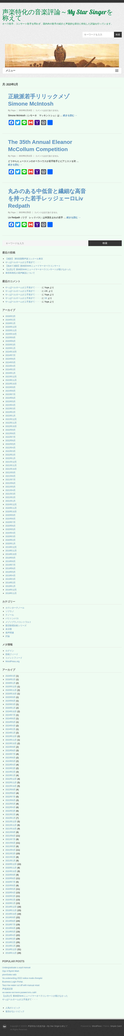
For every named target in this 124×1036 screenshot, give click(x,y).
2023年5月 (10, 401)
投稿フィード (11, 654)
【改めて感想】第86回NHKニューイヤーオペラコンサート (33, 266)
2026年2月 (10, 320)
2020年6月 (10, 526)
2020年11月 (11, 508)
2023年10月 (11, 383)
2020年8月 (10, 518)
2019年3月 (10, 579)
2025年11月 (11, 330)
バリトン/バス (12, 618)
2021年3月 (10, 494)
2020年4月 (10, 533)
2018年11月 (11, 593)
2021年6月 (10, 483)
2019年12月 (11, 547)
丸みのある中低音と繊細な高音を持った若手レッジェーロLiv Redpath (47, 198)
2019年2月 (10, 582)
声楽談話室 (7, 989)
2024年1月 (10, 373)
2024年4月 (10, 366)
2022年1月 (10, 458)
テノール (9, 615)
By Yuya (12, 110)
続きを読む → (70, 115)
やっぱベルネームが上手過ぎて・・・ (23, 262)
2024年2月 (10, 369)
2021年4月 (10, 490)
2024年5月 (10, 362)
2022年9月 (10, 430)
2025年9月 (10, 337)
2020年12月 (11, 504)
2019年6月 (10, 568)
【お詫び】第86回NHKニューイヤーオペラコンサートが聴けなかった (38, 269)
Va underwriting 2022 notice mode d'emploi (22, 978)
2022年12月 (11, 419)
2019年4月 (10, 575)
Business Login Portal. (12, 981)
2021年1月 (10, 501)
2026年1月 (10, 323)
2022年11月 (11, 423)
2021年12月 (11, 462)
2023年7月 (10, 394)
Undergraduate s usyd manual (16, 967)
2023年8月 (10, 391)
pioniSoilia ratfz (9, 974)
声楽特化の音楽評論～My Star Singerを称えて (57, 15)
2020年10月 (11, 511)
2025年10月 (11, 334)
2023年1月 (10, 415)
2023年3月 (10, 408)
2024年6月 (10, 359)
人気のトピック (12, 1008)
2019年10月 (11, 554)
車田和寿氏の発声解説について (20, 273)
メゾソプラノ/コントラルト (18, 622)
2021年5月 (10, 486)
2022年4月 (10, 447)
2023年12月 (11, 376)
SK (45, 298)
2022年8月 (10, 433)
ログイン (9, 650)
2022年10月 (11, 426)
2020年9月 (10, 515)
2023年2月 (10, 412)
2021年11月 (11, 465)
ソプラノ (9, 611)
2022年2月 (10, 455)
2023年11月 (11, 380)
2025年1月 (10, 348)
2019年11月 (11, 550)
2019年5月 (10, 572)
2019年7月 (10, 565)
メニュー (62, 70)
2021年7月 (10, 479)
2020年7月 (10, 522)
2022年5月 (10, 444)
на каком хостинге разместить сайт (19, 992)
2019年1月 (10, 586)
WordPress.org (12, 661)
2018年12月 (11, 589)
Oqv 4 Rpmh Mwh (10, 971)
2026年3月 (10, 316)
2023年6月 (10, 398)
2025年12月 (11, 327)
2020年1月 (10, 543)
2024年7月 (10, 355)
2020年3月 (10, 536)
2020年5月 (10, 529)
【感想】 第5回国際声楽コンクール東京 (24, 259)
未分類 (8, 629)
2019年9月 (10, 558)
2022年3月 (10, 451)
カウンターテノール (14, 608)
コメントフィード (13, 658)
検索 (118, 34)
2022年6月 (10, 440)
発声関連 (9, 632)
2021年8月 (10, 476)
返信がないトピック (14, 1011)
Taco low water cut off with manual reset (20, 985)
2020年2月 (10, 540)
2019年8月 (10, 561)
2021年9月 (10, 472)
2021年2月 (10, 497)
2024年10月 (11, 351)
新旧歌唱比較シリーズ (15, 625)
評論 (7, 636)
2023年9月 (10, 387)
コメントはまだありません (47, 110)
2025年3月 (10, 344)
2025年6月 (10, 341)
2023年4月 (10, 405)
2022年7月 (10, 437)
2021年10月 (11, 469)
